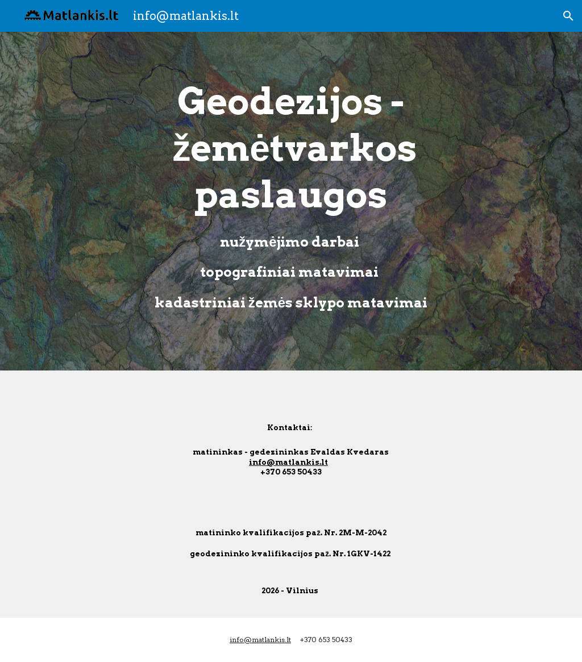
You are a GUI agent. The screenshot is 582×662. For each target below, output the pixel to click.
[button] (568, 16)
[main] (291, 201)
